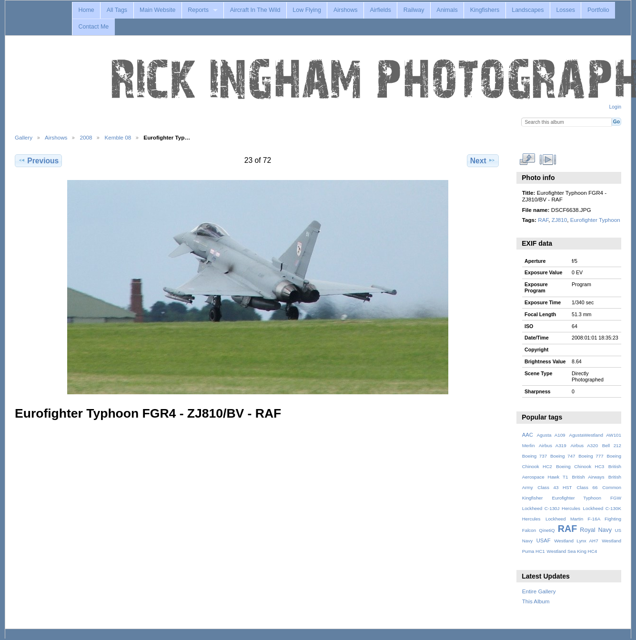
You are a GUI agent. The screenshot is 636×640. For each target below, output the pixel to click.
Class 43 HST (554, 487)
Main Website (157, 10)
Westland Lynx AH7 (576, 540)
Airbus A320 (584, 445)
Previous (38, 160)
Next (482, 160)
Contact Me (93, 26)
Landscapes (528, 10)
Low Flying (307, 10)
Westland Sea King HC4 (572, 551)
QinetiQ (547, 530)
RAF (543, 220)
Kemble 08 (117, 137)
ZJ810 (559, 220)
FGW (615, 497)
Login (615, 107)
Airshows (345, 10)
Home (86, 10)
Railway (414, 10)
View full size (527, 159)
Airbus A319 (552, 445)
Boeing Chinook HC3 (580, 466)
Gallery (23, 137)
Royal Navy (596, 530)
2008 (86, 137)
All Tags (117, 10)
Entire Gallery (539, 591)
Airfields (380, 10)
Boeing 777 (591, 456)
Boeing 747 (562, 456)
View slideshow (547, 159)
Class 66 (586, 487)
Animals (446, 10)
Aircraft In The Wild (255, 10)
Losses (565, 10)
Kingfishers (485, 10)
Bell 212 (611, 445)
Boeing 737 (534, 456)
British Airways (588, 477)
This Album (536, 601)
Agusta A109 (551, 435)
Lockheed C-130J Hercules (551, 508)
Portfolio (598, 10)
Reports (198, 10)
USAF (543, 540)
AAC (527, 435)
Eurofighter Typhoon (595, 220)
